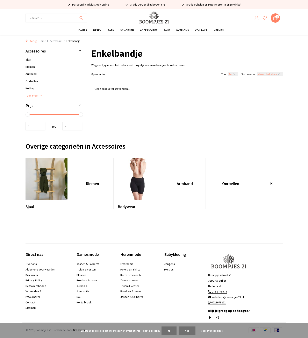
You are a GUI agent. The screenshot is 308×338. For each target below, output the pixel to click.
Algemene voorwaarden (40, 269)
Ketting (30, 88)
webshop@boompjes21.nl (226, 297)
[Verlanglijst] (265, 18)
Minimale (35, 126)
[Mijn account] (256, 18)
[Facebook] (210, 318)
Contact (201, 30)
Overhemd (127, 264)
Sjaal (28, 59)
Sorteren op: (249, 74)
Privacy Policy (34, 280)
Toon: (224, 74)
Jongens (169, 264)
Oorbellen (32, 81)
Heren (97, 30)
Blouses (81, 275)
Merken (219, 30)
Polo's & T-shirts (130, 269)
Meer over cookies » (212, 330)
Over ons (182, 30)
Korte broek (84, 302)
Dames (82, 30)
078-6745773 (217, 291)
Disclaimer (32, 275)
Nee (187, 330)
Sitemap (31, 308)
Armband (31, 74)
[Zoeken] (56, 18)
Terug (31, 41)
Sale (167, 30)
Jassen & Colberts (88, 264)
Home (44, 41)
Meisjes (169, 269)
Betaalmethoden (36, 286)
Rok (79, 297)
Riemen (30, 67)
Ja (169, 330)
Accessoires (148, 30)
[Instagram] (217, 318)
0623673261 (217, 302)
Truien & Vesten (86, 269)
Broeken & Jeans (87, 280)
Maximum (72, 126)
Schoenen (127, 30)
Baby (111, 30)
